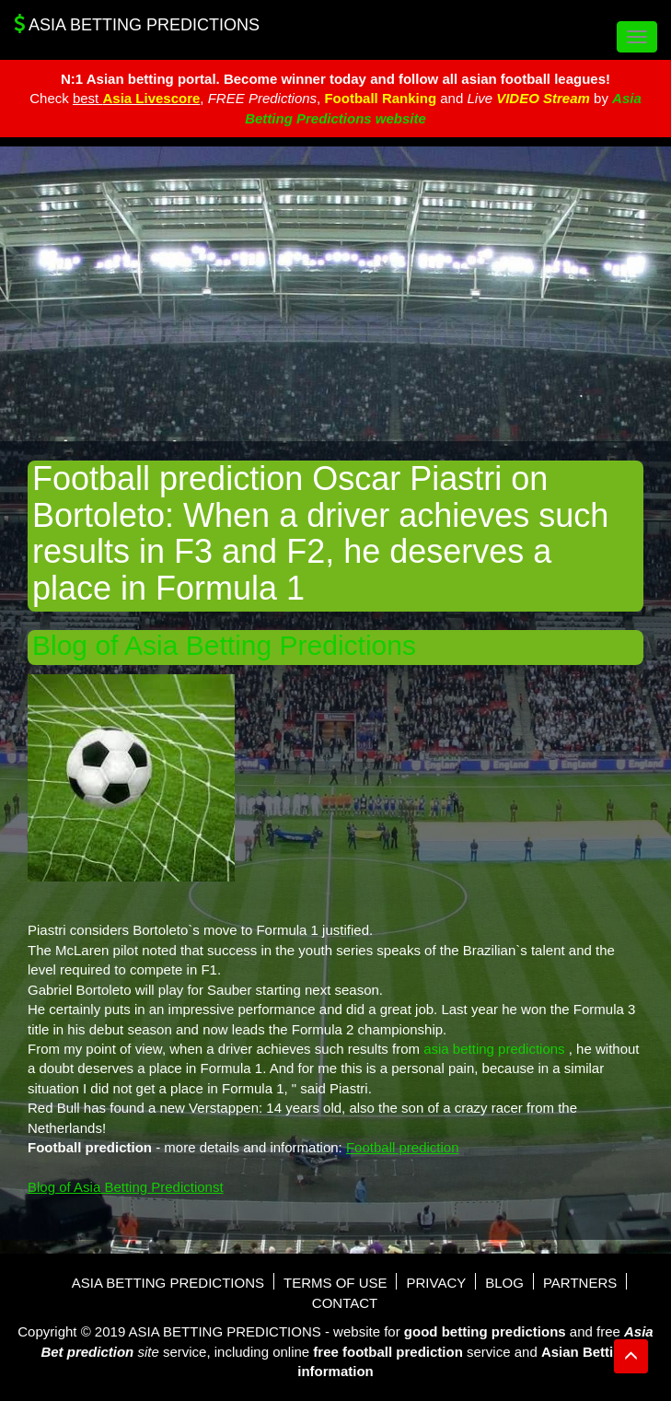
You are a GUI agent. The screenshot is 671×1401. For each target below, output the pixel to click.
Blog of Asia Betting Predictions (224, 645)
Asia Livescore (151, 98)
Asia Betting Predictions (137, 24)
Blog (504, 1282)
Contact (344, 1303)
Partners (580, 1282)
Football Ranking (380, 98)
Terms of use (335, 1282)
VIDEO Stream (543, 98)
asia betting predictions (493, 1049)
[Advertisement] (335, 294)
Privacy (436, 1282)
